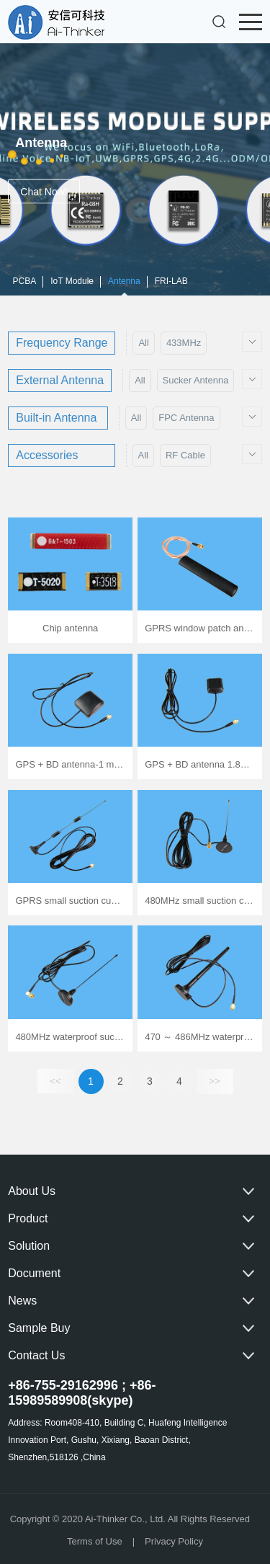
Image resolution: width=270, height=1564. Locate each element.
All (143, 342)
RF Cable (185, 455)
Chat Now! (44, 191)
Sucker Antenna (196, 380)
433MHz (183, 342)
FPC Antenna (186, 417)
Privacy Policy (174, 1541)
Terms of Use (94, 1541)
